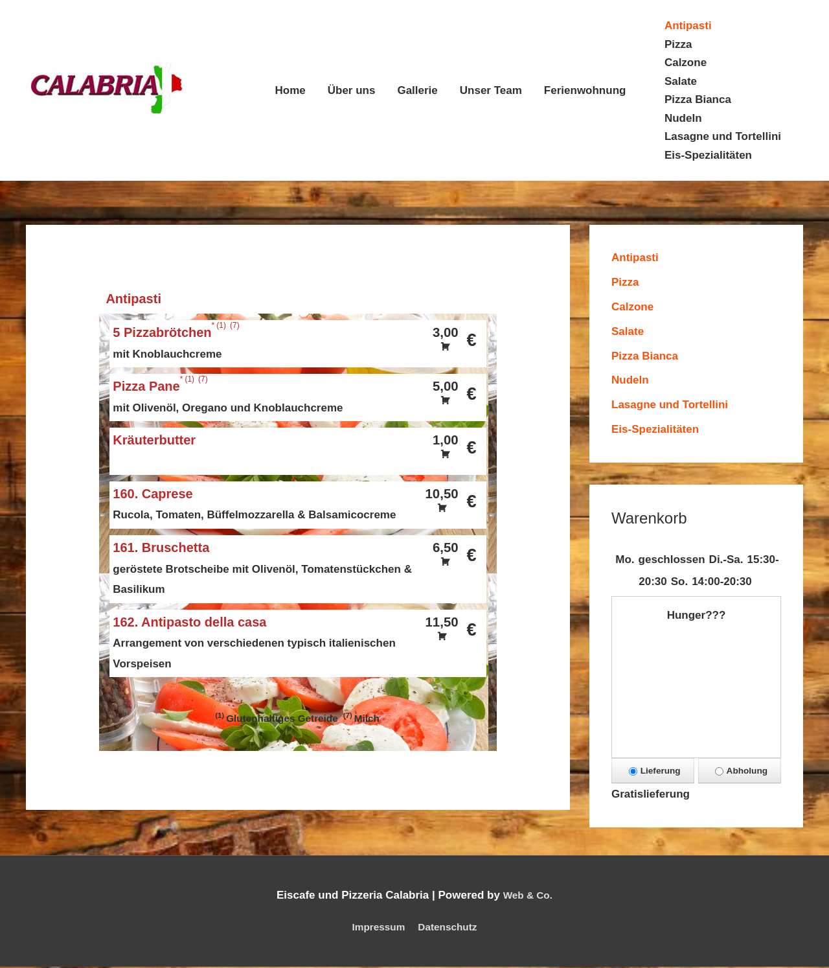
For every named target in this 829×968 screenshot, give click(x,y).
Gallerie (417, 90)
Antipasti (688, 25)
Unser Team (491, 90)
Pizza (678, 44)
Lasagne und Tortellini (722, 136)
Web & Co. (527, 897)
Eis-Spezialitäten (708, 155)
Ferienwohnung (585, 90)
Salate (680, 81)
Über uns (352, 90)
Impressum (374, 929)
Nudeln (683, 118)
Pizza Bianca (697, 99)
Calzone (685, 62)
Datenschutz (451, 929)
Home (290, 90)
